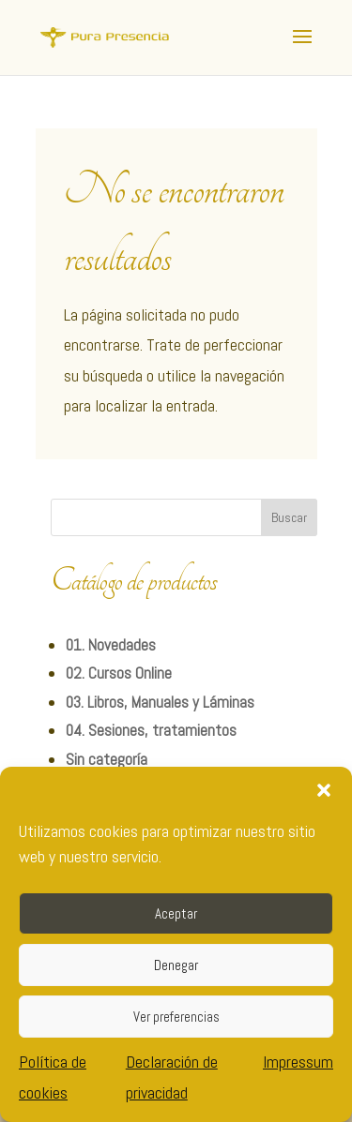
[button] (323, 790)
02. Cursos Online (119, 673)
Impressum (298, 1061)
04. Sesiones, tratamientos (151, 730)
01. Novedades (111, 645)
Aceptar (176, 913)
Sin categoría (106, 759)
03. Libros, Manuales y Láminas (160, 702)
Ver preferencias (176, 1016)
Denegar (176, 965)
